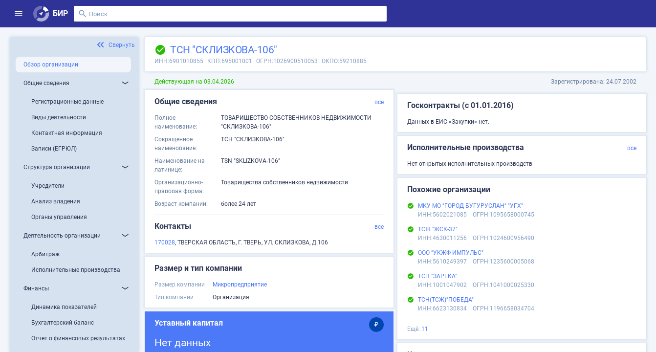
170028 (164, 242)
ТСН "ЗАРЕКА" (437, 276)
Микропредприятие (240, 284)
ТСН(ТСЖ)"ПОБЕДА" (446, 299)
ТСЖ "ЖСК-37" (438, 229)
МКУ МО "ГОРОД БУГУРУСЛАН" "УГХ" (470, 205)
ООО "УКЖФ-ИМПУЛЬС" (450, 252)
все (379, 102)
